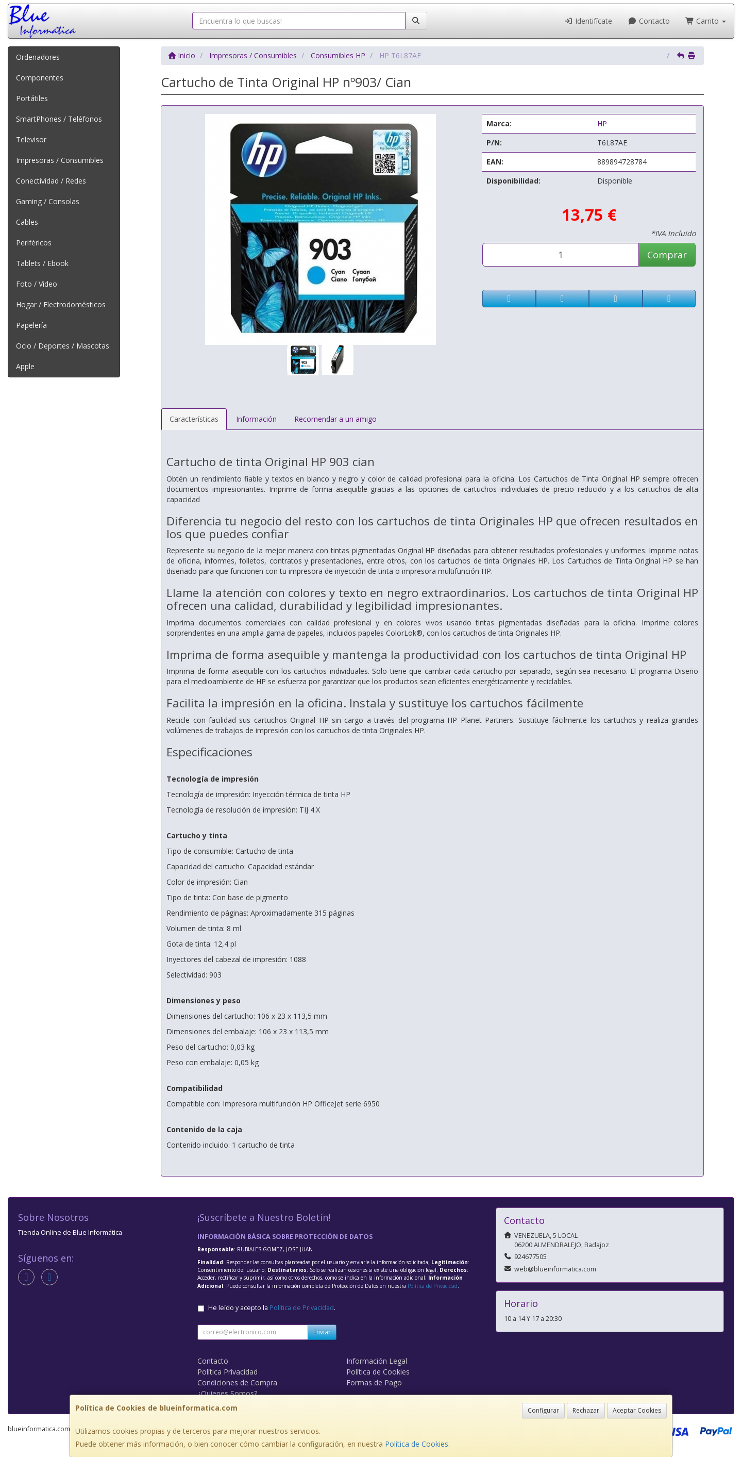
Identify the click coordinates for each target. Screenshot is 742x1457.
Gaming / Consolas (47, 201)
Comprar (667, 255)
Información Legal (376, 1361)
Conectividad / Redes (51, 181)
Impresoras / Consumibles (60, 160)
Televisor (31, 139)
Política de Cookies (416, 1444)
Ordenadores (38, 57)
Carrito (706, 21)
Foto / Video (36, 284)
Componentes (39, 77)
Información (256, 419)
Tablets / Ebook (42, 263)
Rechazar (585, 1410)
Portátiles (32, 98)
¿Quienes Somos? (227, 1393)
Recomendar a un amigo (335, 419)
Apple (25, 366)
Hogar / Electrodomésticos (61, 304)
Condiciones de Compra (237, 1382)
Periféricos (34, 242)
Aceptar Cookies (637, 1410)
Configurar (543, 1410)
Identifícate (588, 21)
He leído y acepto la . (271, 1307)
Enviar (322, 1332)
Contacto (649, 21)
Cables (27, 222)
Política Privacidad (227, 1372)
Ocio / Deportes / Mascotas (62, 346)
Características (194, 419)
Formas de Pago (374, 1382)
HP (602, 123)
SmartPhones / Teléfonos (59, 119)
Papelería (31, 325)
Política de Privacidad (433, 1285)
